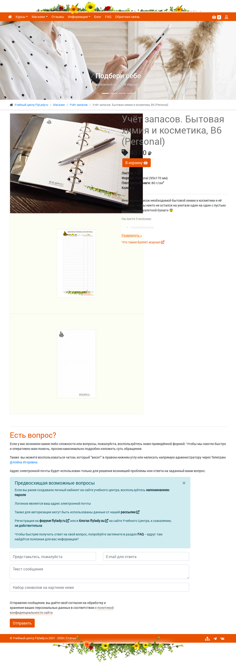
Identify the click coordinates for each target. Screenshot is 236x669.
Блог (97, 16)
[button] (17, 60)
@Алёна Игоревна (24, 462)
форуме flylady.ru (54, 520)
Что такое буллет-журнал (143, 242)
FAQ (108, 16)
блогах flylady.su (93, 520)
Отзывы (57, 16)
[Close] (184, 482)
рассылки (130, 512)
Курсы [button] (20, 16)
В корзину (136, 162)
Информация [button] (78, 16)
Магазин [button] (38, 16)
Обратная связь (127, 16)
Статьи (71, 638)
